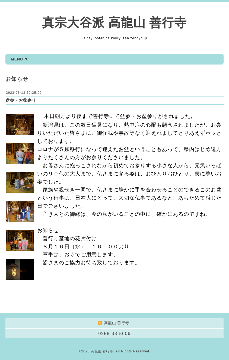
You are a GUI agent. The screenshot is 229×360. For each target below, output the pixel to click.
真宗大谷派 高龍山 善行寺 (114, 23)
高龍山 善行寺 (102, 351)
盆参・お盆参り (21, 100)
